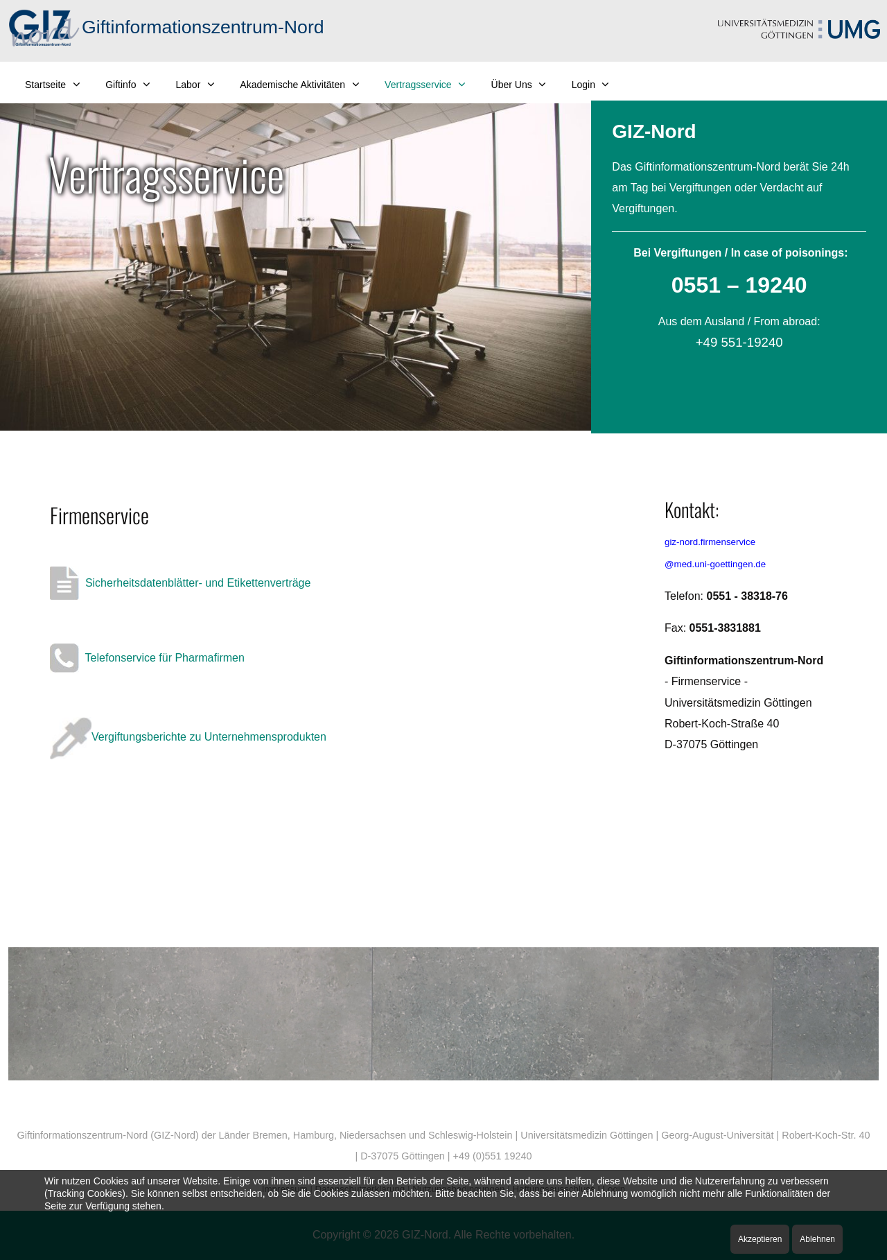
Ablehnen (817, 1239)
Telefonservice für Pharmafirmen (147, 658)
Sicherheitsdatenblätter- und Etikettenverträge (180, 583)
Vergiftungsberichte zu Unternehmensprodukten (188, 737)
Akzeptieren (760, 1239)
